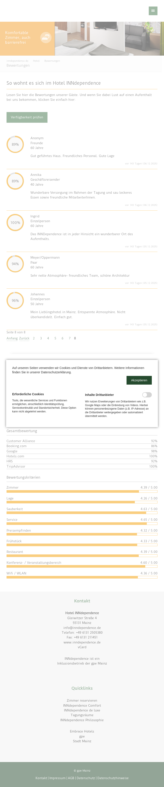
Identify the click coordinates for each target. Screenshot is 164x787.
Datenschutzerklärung (56, 372)
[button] (139, 380)
